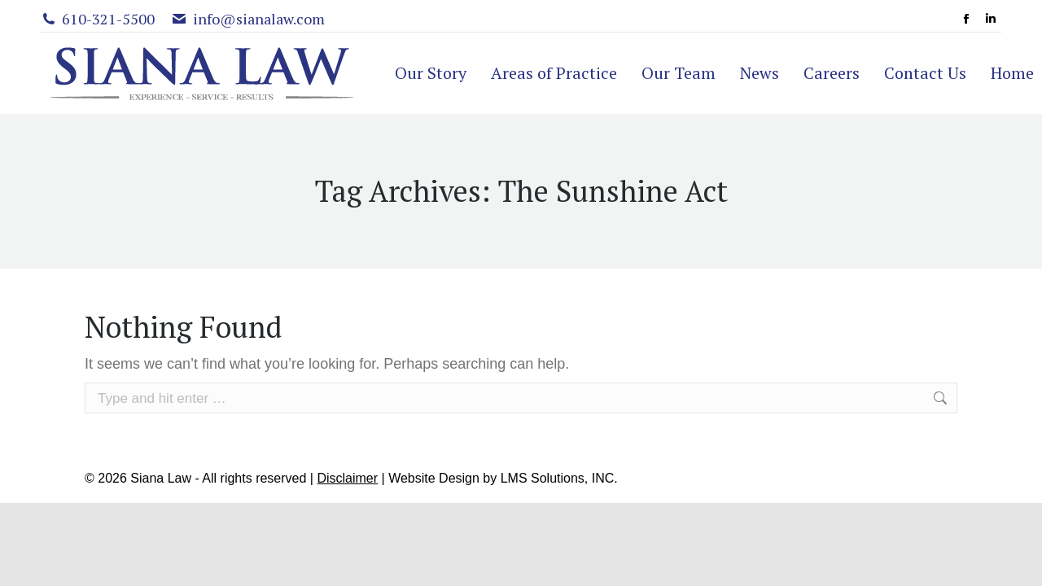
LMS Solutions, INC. (559, 478)
